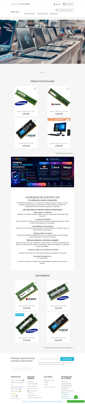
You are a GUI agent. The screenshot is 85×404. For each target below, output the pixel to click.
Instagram (21, 369)
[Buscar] (64, 10)
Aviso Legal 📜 (31, 386)
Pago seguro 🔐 (16, 391)
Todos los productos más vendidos (59, 348)
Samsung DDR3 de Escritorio (26, 111)
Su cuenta (48, 377)
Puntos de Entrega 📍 (34, 397)
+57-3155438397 (24, 4)
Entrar (46, 384)
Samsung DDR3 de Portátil (58, 306)
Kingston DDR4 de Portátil (27, 306)
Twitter (17, 369)
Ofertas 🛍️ (14, 396)
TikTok (29, 369)
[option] (42, 47)
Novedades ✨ (15, 398)
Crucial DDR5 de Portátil (26, 143)
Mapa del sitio (31, 395)
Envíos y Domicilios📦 (17, 380)
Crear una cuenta (49, 387)
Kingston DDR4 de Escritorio (59, 111)
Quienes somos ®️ (32, 388)
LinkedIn (25, 369)
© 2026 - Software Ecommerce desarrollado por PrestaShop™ (42, 402)
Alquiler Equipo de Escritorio (59, 143)
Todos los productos (64, 153)
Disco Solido (42, 14)
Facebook (13, 369)
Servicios (54, 14)
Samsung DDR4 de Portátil (27, 338)
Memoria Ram (29, 14)
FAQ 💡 (13, 393)
